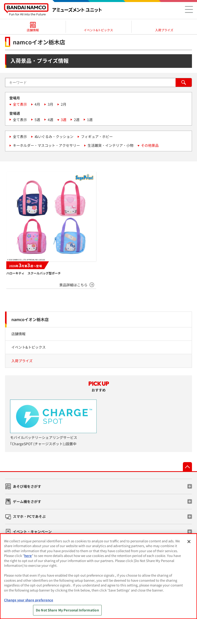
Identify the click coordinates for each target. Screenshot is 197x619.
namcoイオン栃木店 (30, 319)
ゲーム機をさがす (27, 501)
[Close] (188, 541)
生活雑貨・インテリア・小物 (110, 145)
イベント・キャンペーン (32, 531)
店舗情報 (18, 333)
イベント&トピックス (28, 347)
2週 (76, 119)
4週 (50, 119)
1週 (90, 119)
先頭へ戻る (187, 466)
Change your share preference (28, 600)
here (28, 555)
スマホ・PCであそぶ (29, 516)
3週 (63, 119)
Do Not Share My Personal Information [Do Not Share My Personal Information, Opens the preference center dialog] (67, 610)
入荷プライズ (22, 360)
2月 (63, 104)
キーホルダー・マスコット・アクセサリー (46, 145)
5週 (37, 119)
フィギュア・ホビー (97, 136)
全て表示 (20, 104)
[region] (98, 576)
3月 (50, 104)
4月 (37, 104)
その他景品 (150, 145)
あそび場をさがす (27, 486)
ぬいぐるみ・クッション (54, 136)
